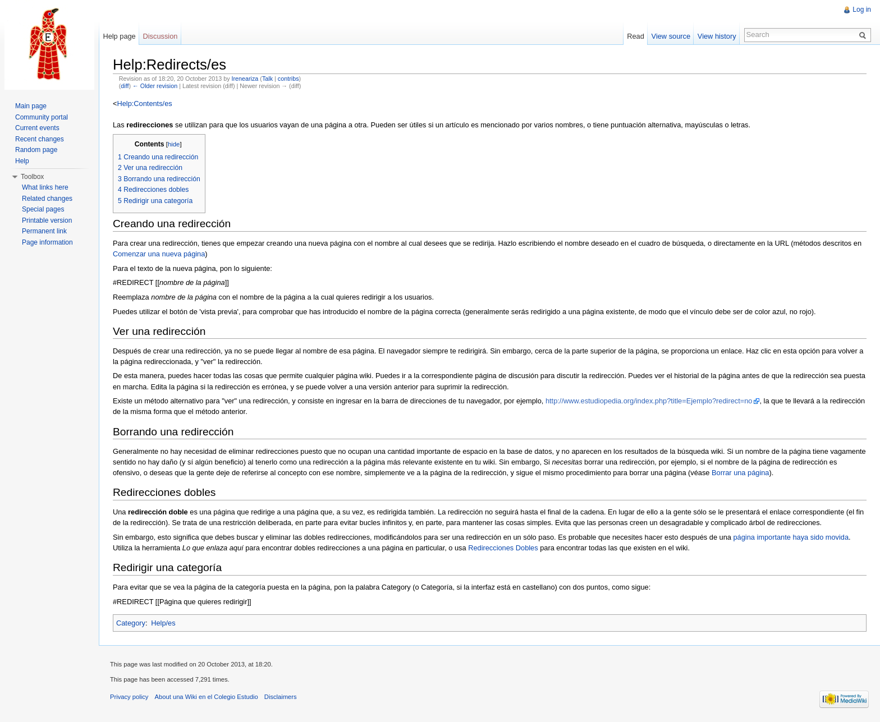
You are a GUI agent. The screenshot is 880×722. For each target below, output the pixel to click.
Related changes (47, 199)
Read (635, 36)
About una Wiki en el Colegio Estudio (206, 696)
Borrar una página (740, 472)
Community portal (41, 117)
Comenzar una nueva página (159, 254)
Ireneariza (245, 78)
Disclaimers (280, 696)
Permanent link (44, 231)
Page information (47, 242)
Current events (37, 128)
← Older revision (154, 85)
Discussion (160, 36)
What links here (45, 187)
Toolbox (32, 177)
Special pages (43, 209)
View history (717, 36)
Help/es (163, 623)
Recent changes (39, 139)
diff (125, 85)
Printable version (47, 220)
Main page (31, 106)
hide (174, 144)
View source (671, 36)
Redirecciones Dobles (503, 548)
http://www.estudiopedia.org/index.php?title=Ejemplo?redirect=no (649, 401)
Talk (267, 78)
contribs (288, 78)
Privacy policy (129, 696)
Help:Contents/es (144, 103)
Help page (119, 36)
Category (130, 623)
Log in (861, 9)
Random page (36, 150)
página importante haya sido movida (791, 537)
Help (22, 161)
